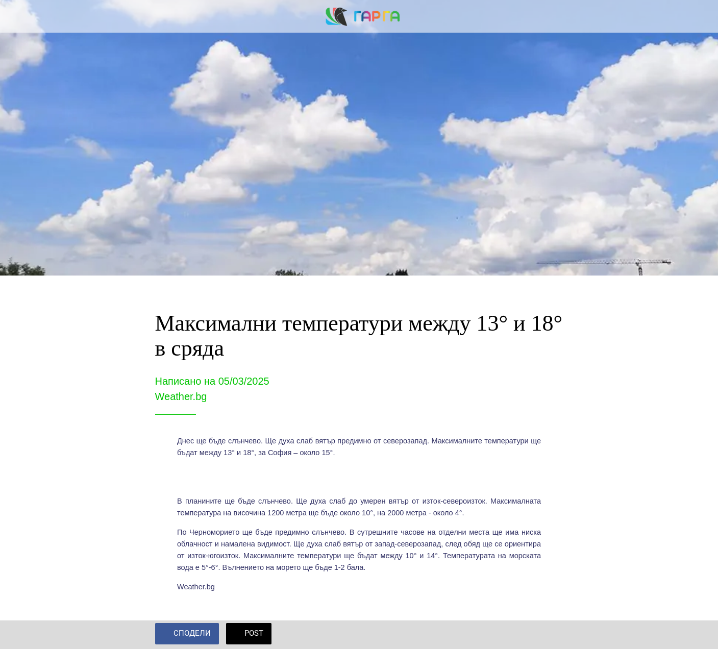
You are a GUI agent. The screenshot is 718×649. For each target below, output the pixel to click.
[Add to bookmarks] (551, 634)
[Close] (16, 16)
